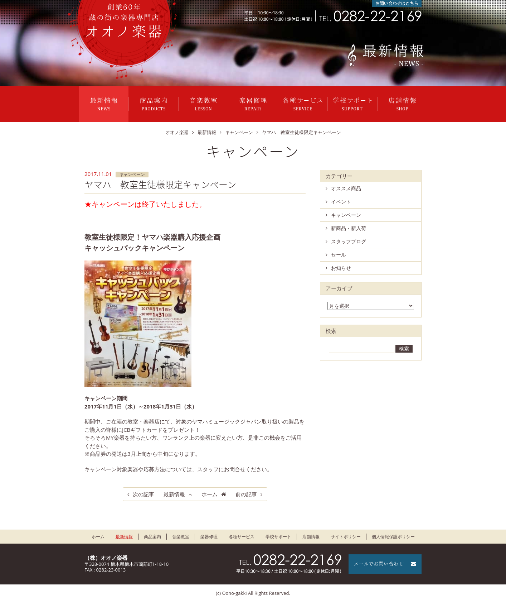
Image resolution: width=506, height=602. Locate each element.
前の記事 (246, 494)
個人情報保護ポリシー (393, 537)
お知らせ (341, 267)
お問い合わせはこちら (397, 3)
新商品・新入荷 (348, 228)
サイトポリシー (346, 537)
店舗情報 (402, 104)
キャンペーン (132, 174)
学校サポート (352, 104)
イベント (341, 201)
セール (338, 254)
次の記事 (143, 494)
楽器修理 (253, 104)
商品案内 (153, 104)
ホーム (209, 494)
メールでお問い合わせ (385, 564)
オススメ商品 (346, 188)
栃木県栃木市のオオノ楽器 (124, 20)
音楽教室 (203, 104)
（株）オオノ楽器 (105, 557)
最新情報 (103, 104)
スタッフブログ (348, 241)
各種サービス (302, 104)
